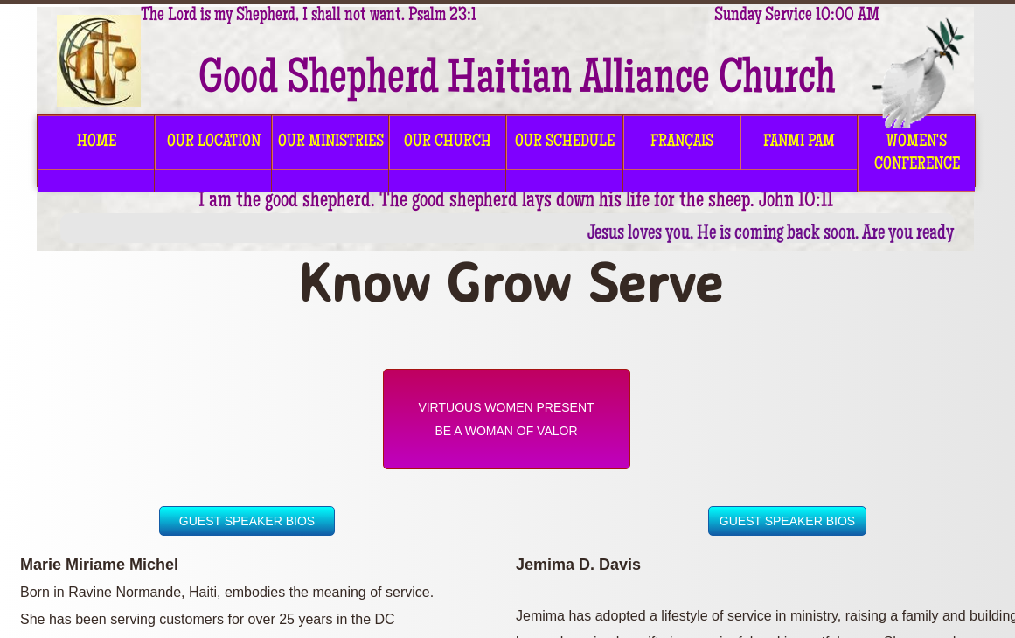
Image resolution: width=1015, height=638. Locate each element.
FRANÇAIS (681, 142)
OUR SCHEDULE (565, 142)
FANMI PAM (799, 142)
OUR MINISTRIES (331, 142)
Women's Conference (917, 154)
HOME (96, 142)
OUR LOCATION (214, 142)
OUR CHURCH (447, 142)
